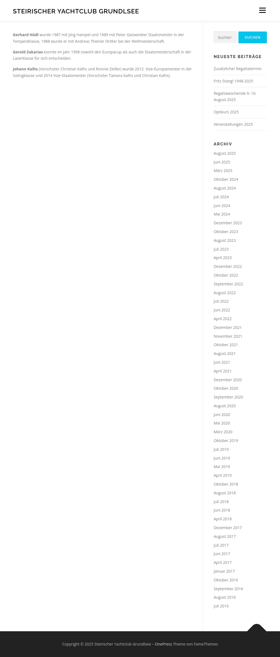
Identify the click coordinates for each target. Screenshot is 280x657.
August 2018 (225, 492)
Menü (262, 10)
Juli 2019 (221, 449)
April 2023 (223, 257)
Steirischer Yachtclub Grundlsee (76, 11)
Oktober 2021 (226, 344)
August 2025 (225, 153)
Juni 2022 (222, 309)
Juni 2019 (222, 458)
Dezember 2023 (228, 222)
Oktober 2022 (226, 275)
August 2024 (225, 188)
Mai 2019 (222, 466)
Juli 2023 (221, 249)
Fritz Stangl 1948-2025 (233, 81)
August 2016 (225, 597)
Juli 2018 (221, 501)
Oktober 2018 (226, 484)
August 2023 (225, 240)
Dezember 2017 (228, 527)
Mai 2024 (222, 214)
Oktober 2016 (226, 580)
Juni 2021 (222, 362)
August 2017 (225, 536)
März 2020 (223, 431)
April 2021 (223, 371)
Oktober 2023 (226, 231)
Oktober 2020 (226, 388)
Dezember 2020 (228, 379)
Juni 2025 (222, 162)
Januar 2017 (224, 571)
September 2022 (228, 283)
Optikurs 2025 (226, 111)
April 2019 (223, 475)
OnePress (163, 644)
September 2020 (228, 397)
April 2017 (223, 562)
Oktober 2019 (226, 440)
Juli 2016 (221, 606)
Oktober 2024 (226, 179)
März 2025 (223, 170)
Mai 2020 (222, 423)
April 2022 (223, 318)
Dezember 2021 (228, 327)
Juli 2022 (221, 301)
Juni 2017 (222, 553)
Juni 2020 (222, 414)
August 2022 (225, 292)
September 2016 (228, 588)
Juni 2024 (222, 205)
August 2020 (225, 405)
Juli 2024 (221, 196)
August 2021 (225, 353)
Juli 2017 (221, 545)
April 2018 (223, 518)
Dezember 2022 (228, 266)
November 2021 (228, 336)
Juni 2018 (222, 510)
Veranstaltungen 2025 (233, 124)
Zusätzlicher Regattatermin (237, 68)
